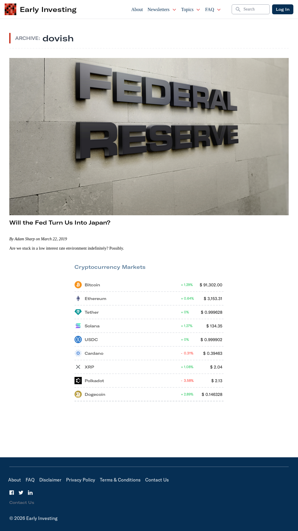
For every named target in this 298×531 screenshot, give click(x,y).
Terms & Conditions (120, 480)
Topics (191, 9)
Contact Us (157, 480)
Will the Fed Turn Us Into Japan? (59, 222)
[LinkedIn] (30, 492)
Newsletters (162, 9)
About (137, 9)
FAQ (213, 9)
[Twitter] (21, 492)
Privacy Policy (80, 480)
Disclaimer (50, 480)
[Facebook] (11, 492)
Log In (283, 9)
